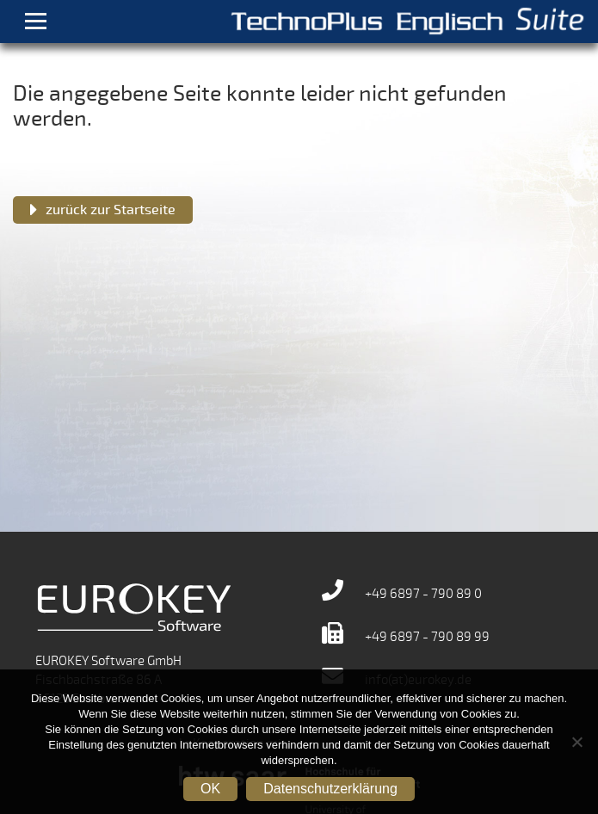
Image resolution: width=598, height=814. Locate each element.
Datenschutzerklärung (330, 788)
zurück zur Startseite (111, 210)
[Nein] (576, 741)
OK (210, 788)
